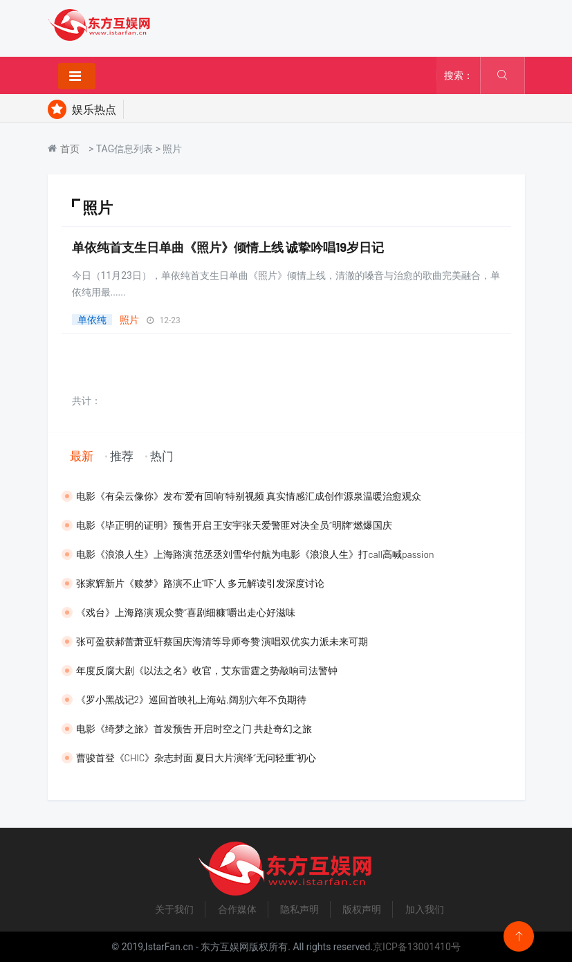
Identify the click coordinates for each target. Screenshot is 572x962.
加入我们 (424, 909)
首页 (70, 148)
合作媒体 (237, 909)
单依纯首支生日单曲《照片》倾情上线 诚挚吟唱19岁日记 (228, 247)
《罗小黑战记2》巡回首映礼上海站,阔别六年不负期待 (191, 699)
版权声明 (361, 909)
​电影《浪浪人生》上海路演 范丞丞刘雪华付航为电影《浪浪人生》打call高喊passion (255, 554)
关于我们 (174, 909)
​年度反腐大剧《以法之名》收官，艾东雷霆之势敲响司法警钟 (207, 670)
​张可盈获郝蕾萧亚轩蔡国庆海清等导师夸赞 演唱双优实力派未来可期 (222, 641)
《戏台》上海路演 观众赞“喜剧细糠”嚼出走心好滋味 (186, 612)
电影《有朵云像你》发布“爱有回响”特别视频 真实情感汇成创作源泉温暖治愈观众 (249, 496)
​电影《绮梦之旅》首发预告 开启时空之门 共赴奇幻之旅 (194, 728)
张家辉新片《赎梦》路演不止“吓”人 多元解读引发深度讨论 (200, 583)
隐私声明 (299, 909)
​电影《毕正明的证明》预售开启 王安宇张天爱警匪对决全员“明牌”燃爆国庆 (234, 525)
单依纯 (92, 319)
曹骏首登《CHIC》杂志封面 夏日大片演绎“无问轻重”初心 (196, 757)
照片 (129, 319)
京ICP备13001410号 (417, 946)
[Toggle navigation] (76, 76)
